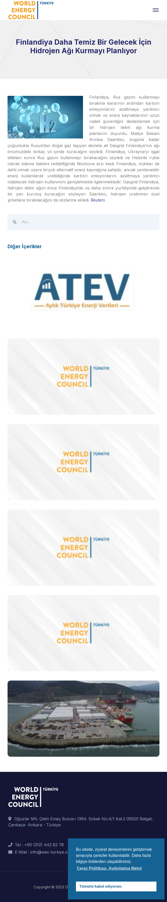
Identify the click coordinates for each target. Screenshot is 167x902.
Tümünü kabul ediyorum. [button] (100, 886)
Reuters (97, 200)
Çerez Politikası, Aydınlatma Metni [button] (109, 868)
